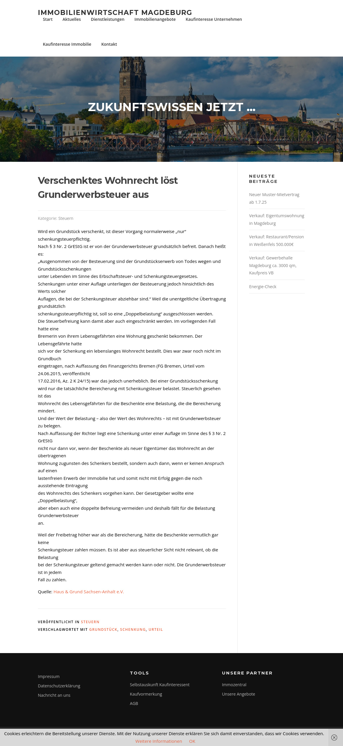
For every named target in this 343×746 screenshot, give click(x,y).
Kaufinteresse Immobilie (67, 44)
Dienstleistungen (107, 19)
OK (192, 741)
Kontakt (109, 44)
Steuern (65, 218)
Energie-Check (262, 286)
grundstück (103, 629)
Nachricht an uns (54, 695)
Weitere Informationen (158, 741)
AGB (134, 703)
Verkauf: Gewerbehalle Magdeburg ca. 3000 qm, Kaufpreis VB (272, 265)
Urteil (156, 629)
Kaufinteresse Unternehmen (214, 19)
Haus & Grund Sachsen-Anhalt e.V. (88, 591)
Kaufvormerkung (146, 694)
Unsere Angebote (238, 694)
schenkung (133, 629)
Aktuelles (72, 19)
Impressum (49, 676)
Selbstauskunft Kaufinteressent (159, 684)
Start (48, 19)
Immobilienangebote (155, 19)
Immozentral (234, 684)
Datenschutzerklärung (59, 686)
